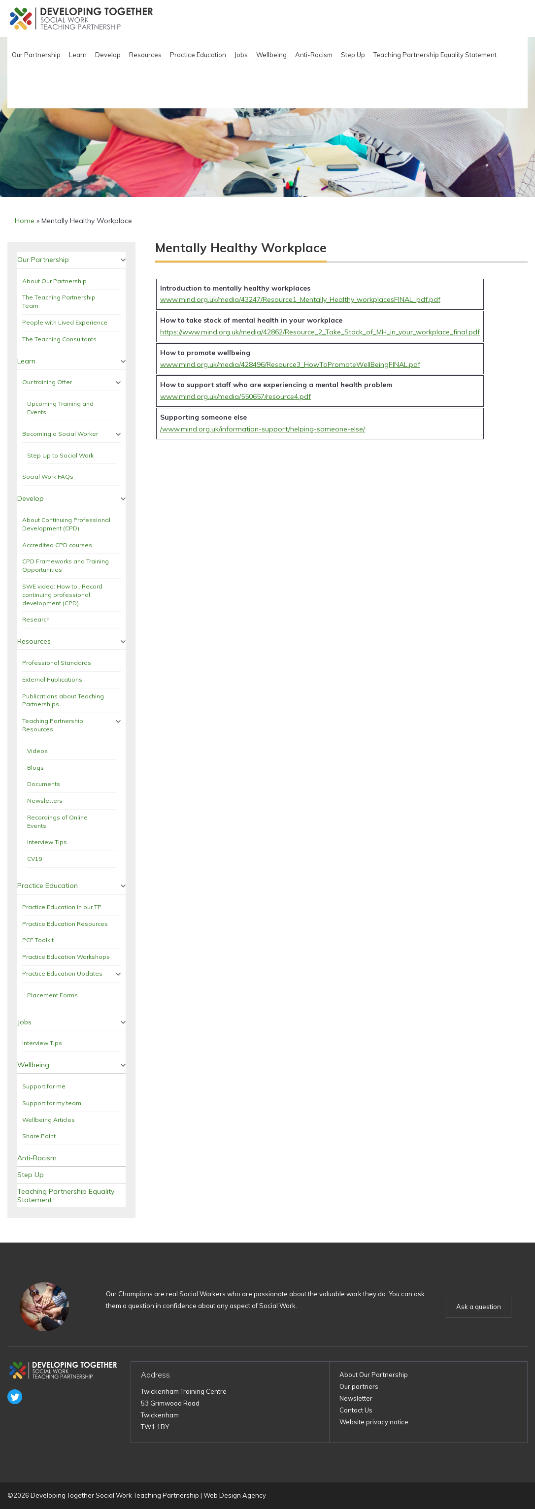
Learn (78, 55)
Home (24, 220)
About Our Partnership (54, 281)
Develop (108, 55)
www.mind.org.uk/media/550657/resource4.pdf (235, 396)
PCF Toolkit (38, 940)
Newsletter (355, 1398)
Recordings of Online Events (57, 821)
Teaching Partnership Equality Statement (435, 55)
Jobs (241, 55)
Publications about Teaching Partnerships (63, 700)
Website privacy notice (373, 1422)
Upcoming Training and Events (60, 408)
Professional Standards (56, 662)
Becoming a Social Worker (60, 433)
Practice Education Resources (65, 923)
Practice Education (198, 55)
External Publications (52, 679)
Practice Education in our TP (61, 907)
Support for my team (51, 1103)
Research (36, 619)
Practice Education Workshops (66, 956)
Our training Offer (47, 382)
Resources (145, 55)
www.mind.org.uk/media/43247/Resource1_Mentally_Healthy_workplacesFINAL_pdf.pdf (300, 299)
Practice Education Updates (62, 973)
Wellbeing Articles (48, 1119)
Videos (37, 750)
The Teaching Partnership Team (59, 301)
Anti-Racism (314, 55)
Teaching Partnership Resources (52, 725)
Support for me (44, 1086)
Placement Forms (52, 995)
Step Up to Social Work (60, 455)
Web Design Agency (234, 1495)
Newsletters (45, 800)
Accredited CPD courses (57, 545)
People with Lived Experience (64, 322)
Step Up (353, 55)
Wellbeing (271, 55)
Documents (43, 783)
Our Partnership (36, 55)
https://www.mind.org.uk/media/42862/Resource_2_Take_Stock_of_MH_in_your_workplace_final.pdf (320, 332)
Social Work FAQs (47, 476)
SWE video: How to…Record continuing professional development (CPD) (62, 595)
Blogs (35, 767)
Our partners (358, 1386)
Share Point (39, 1136)
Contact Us (355, 1410)
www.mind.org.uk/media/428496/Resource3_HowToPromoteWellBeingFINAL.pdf (290, 364)
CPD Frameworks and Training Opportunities (65, 565)
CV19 (34, 858)
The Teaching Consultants (59, 339)
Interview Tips (47, 842)
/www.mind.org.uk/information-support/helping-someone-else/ (262, 429)
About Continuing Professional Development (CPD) (66, 524)
